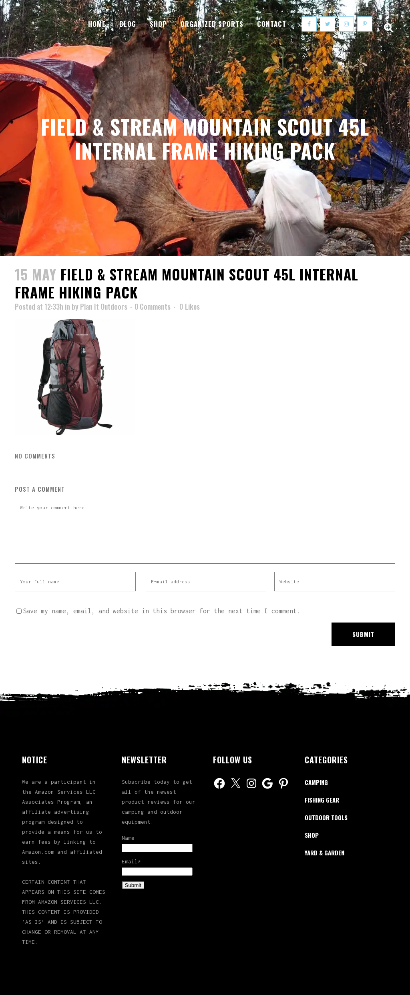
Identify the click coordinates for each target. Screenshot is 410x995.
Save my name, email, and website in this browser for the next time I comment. (161, 611)
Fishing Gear (322, 799)
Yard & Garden (324, 852)
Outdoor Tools (326, 817)
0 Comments (153, 306)
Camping (316, 782)
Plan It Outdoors (103, 306)
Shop (312, 835)
